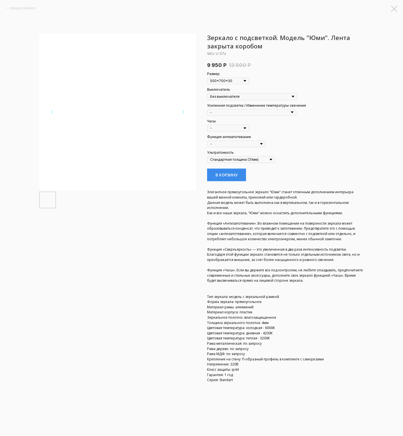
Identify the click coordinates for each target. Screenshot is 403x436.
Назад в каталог (23, 8)
